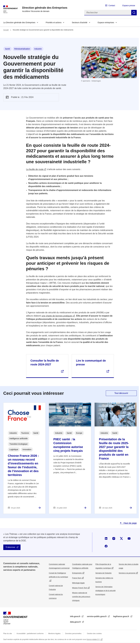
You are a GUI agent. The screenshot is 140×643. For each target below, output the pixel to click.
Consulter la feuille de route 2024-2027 (44, 362)
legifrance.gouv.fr (121, 616)
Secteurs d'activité (79, 22)
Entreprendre (77, 573)
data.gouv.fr (75, 622)
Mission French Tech (79, 588)
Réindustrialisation (22, 49)
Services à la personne (127, 573)
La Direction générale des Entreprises (19, 22)
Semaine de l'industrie (103, 573)
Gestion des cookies (94, 633)
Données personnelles (73, 633)
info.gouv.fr (75, 616)
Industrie (38, 49)
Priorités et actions (53, 22)
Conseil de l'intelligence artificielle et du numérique (58, 575)
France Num (76, 578)
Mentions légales (54, 633)
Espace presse (128, 5)
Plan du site (7, 633)
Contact (111, 5)
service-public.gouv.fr (97, 616)
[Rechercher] (107, 12)
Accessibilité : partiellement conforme (30, 633)
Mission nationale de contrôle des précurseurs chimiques (81, 596)
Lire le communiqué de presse (91, 362)
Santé (7, 49)
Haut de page (130, 523)
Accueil (6, 30)
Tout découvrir (121, 393)
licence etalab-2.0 (93, 639)
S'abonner (10, 547)
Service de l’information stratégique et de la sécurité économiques (105, 590)
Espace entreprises (106, 22)
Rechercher (134, 12)
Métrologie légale (78, 583)
